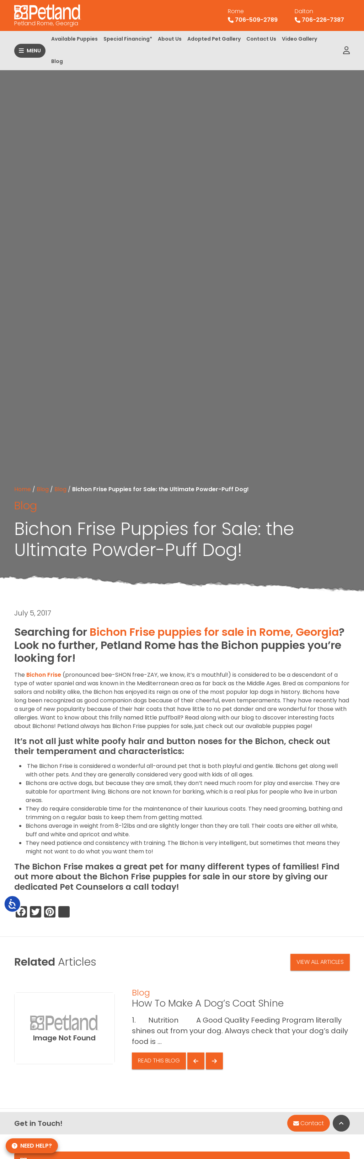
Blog (57, 61)
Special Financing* (127, 38)
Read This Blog (159, 1060)
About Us (170, 38)
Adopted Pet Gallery (214, 38)
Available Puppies (74, 38)
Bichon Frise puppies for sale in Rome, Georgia (214, 632)
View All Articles (320, 962)
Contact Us (261, 38)
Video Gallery (299, 38)
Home (22, 489)
